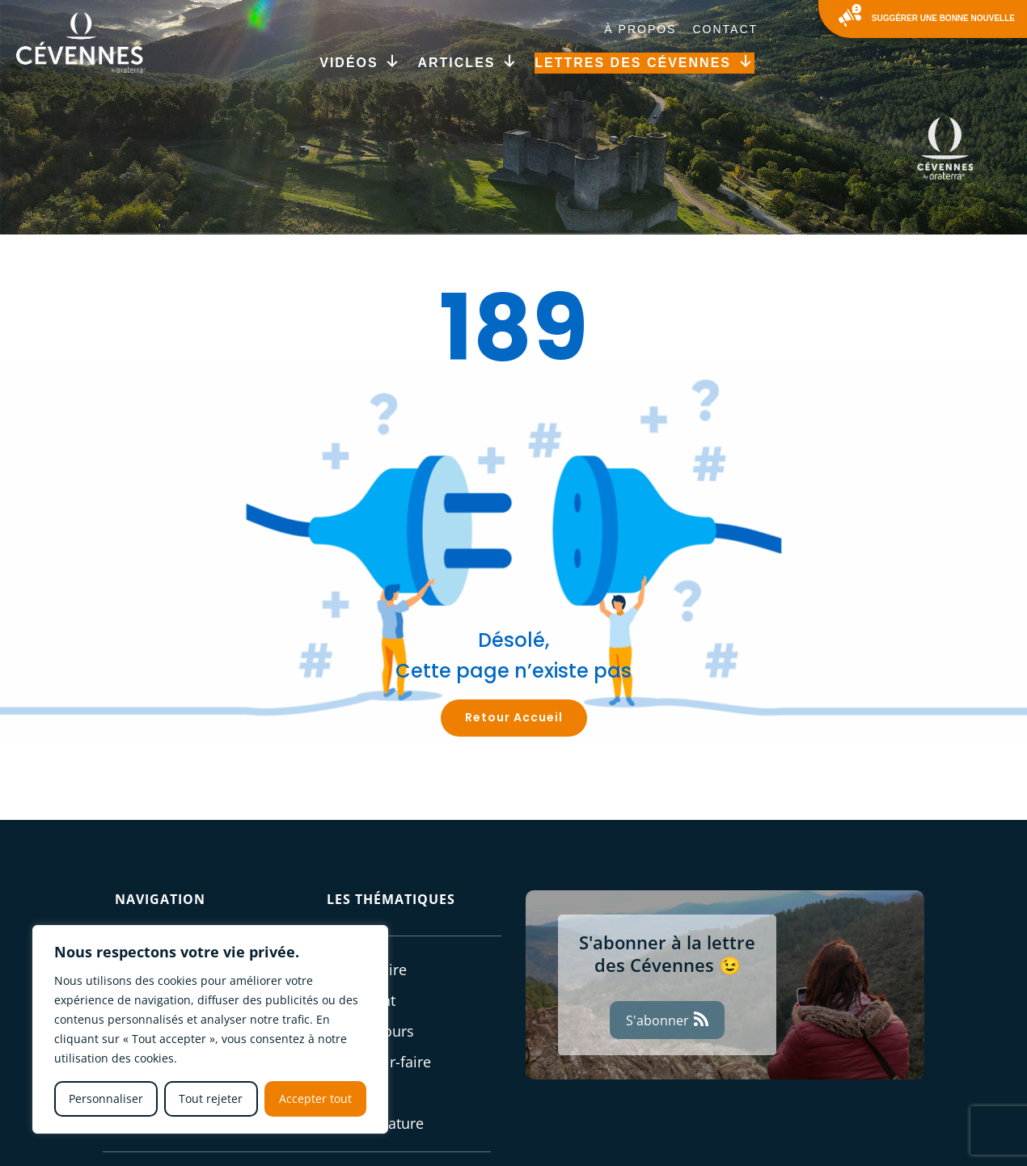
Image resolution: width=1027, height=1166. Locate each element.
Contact (725, 29)
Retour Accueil (514, 717)
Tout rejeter (211, 1098)
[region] (210, 1029)
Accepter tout (315, 1098)
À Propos (640, 29)
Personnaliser (106, 1098)
